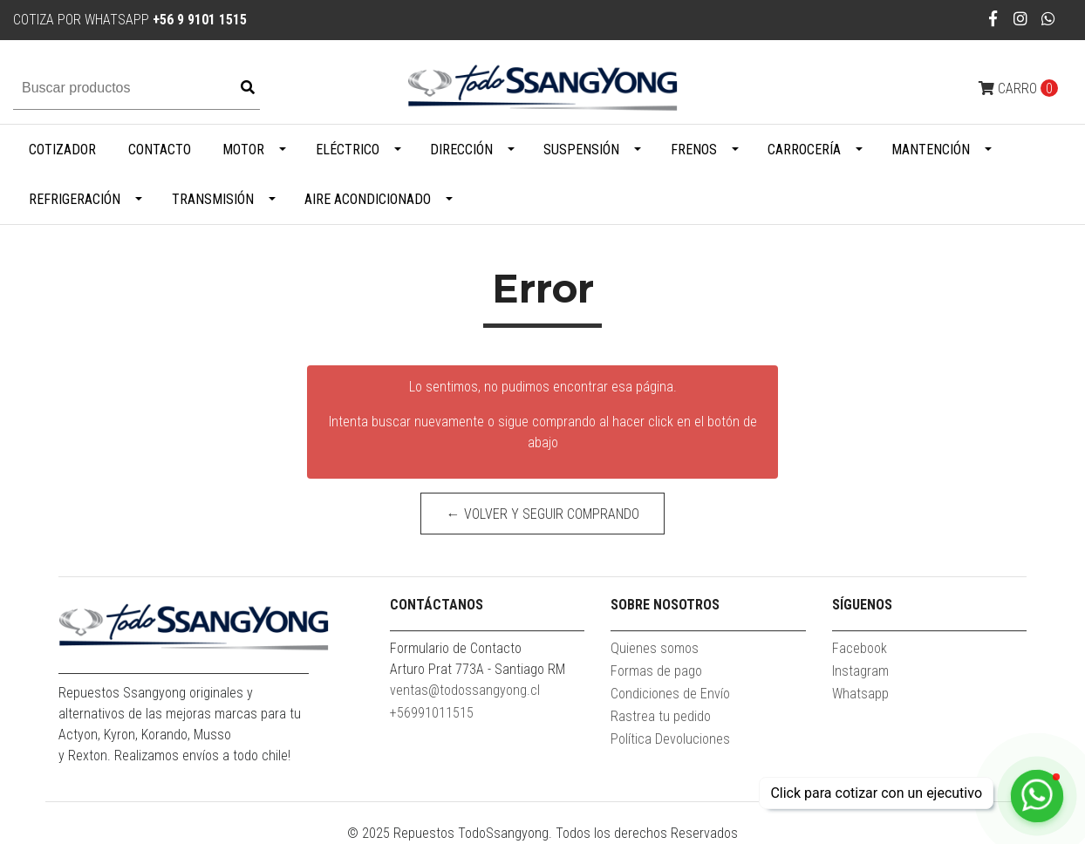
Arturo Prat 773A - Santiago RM (477, 669)
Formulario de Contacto (456, 648)
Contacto (159, 149)
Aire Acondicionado (367, 199)
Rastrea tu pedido (661, 716)
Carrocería (804, 149)
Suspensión (581, 149)
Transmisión (213, 199)
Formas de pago (656, 671)
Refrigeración (74, 199)
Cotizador (62, 149)
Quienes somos (655, 648)
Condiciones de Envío (670, 693)
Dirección (461, 149)
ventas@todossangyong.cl (465, 690)
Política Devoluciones (670, 739)
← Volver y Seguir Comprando (543, 514)
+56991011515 (432, 712)
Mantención (930, 149)
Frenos (694, 149)
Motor (243, 149)
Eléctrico (347, 149)
